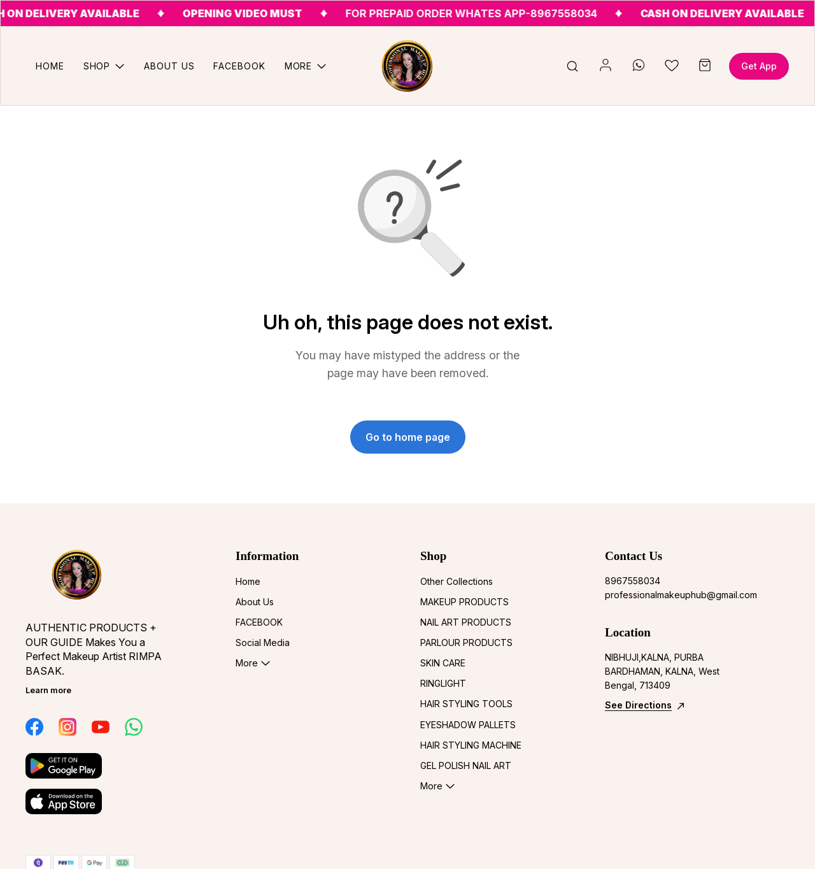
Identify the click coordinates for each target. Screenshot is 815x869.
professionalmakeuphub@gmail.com (675, 594)
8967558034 (632, 580)
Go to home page (407, 437)
